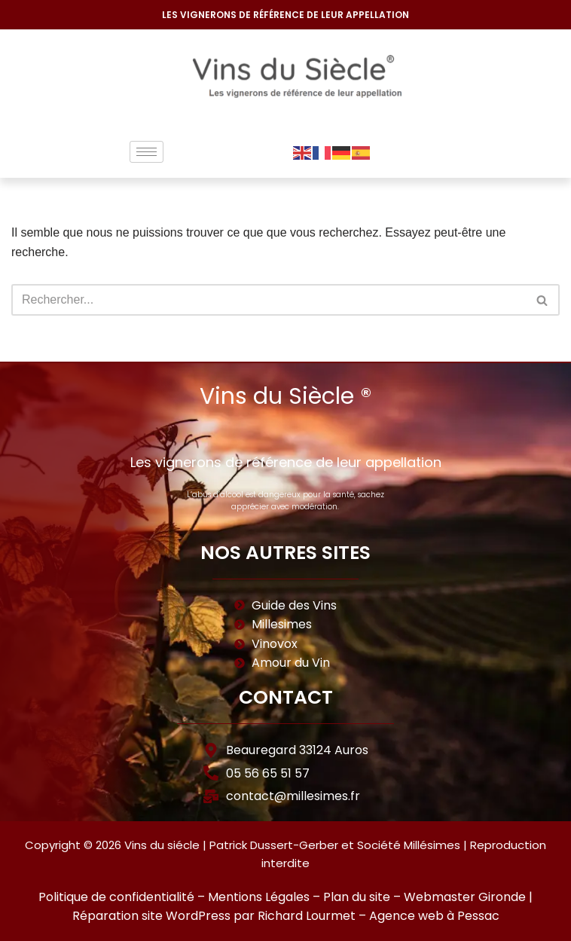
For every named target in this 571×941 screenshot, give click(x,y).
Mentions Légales (259, 897)
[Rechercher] (268, 300)
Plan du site (356, 897)
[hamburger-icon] (146, 152)
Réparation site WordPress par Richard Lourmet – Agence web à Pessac (285, 915)
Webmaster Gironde (465, 897)
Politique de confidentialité (116, 897)
